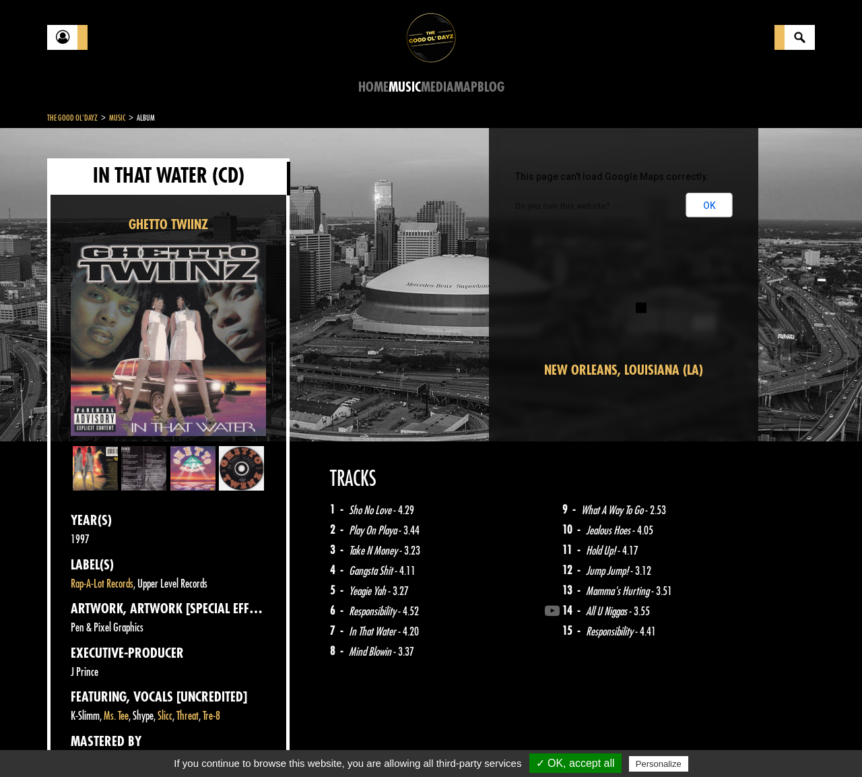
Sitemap (270, 743)
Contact (80, 742)
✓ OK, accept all (575, 763)
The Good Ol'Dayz (72, 118)
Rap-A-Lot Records (102, 584)
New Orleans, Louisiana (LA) (623, 370)
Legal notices (153, 743)
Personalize (659, 764)
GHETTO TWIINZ (168, 225)
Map (465, 87)
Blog (490, 87)
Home (373, 87)
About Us (215, 743)
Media (437, 87)
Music (405, 87)
